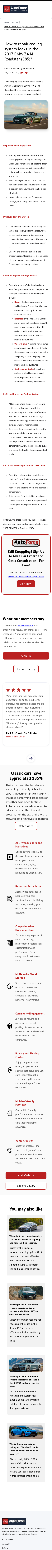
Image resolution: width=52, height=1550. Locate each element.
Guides (15, 22)
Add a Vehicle (26, 1175)
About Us (6, 1544)
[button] (43, 9)
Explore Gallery (26, 669)
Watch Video (26, 826)
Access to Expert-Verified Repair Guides (26, 576)
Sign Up (26, 656)
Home (6, 22)
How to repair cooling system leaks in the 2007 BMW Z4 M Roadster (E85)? (24, 28)
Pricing (5, 1548)
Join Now (26, 584)
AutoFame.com (25, 625)
